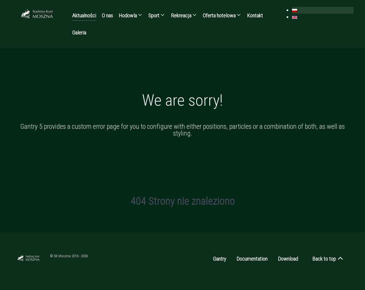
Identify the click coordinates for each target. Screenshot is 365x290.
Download (288, 259)
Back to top (328, 259)
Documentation (251, 259)
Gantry (219, 259)
